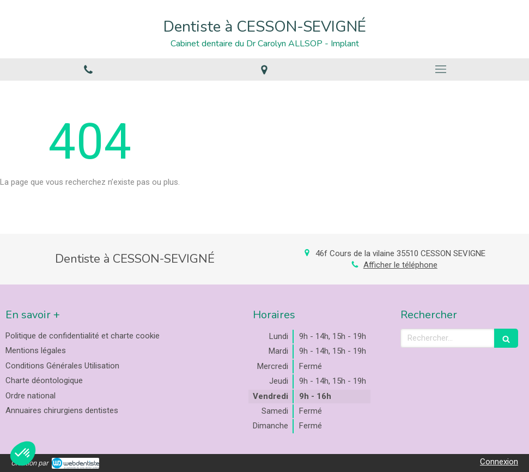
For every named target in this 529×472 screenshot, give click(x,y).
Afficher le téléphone (400, 265)
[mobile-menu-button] (440, 69)
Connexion (499, 462)
